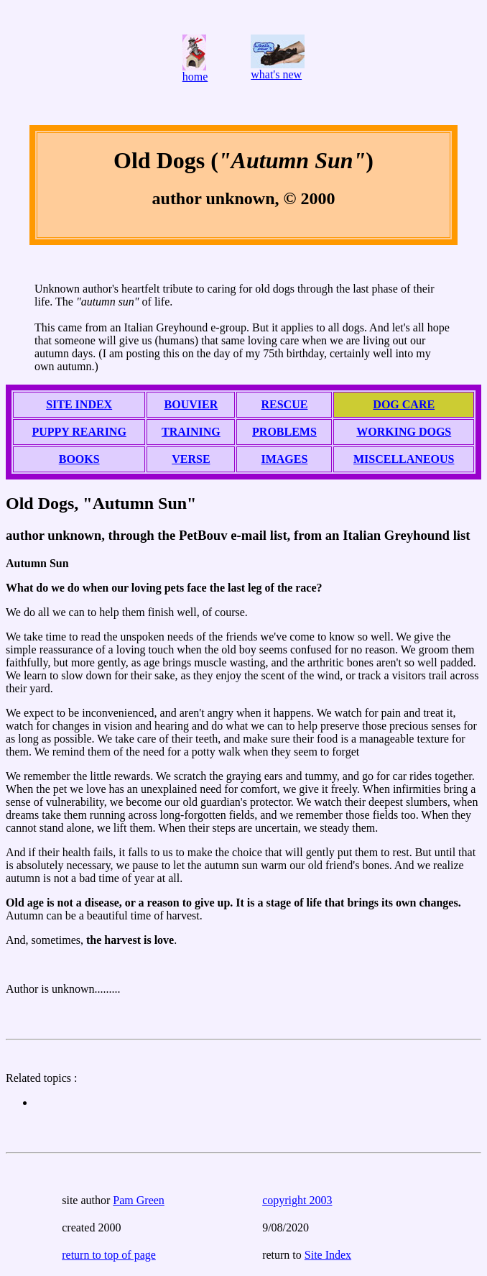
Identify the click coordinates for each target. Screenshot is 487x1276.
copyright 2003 (297, 1200)
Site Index (328, 1255)
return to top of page (109, 1255)
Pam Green (138, 1200)
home (195, 76)
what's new (276, 74)
